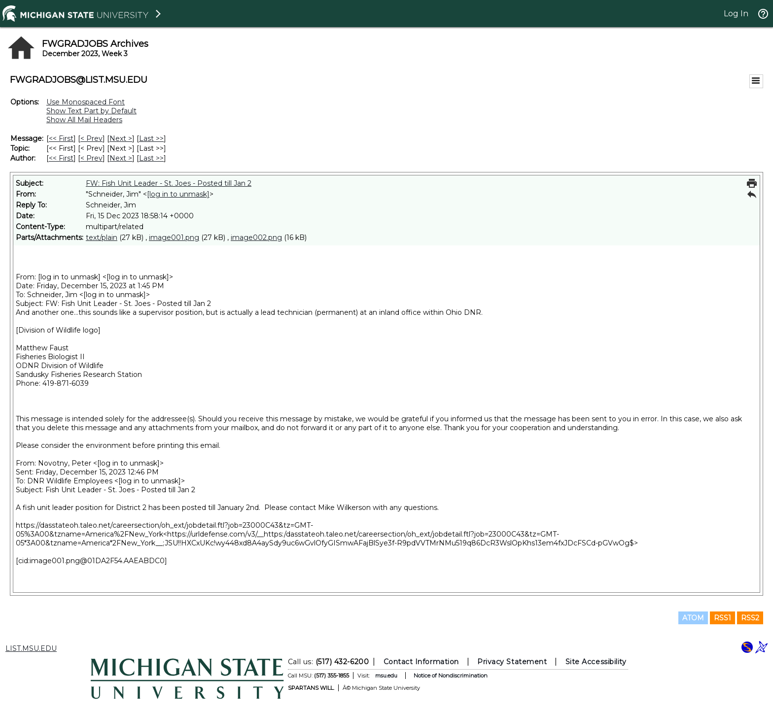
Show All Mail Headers (84, 119)
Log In (736, 13)
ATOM (693, 617)
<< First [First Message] (61, 138)
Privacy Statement (512, 661)
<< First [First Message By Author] (61, 158)
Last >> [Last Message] (151, 138)
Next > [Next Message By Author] (120, 158)
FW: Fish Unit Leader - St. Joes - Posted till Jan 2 (168, 183)
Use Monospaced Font (85, 102)
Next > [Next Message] (120, 138)
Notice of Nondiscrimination (451, 675)
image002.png (256, 237)
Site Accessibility (596, 661)
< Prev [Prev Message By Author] (91, 158)
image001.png (174, 237)
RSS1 (722, 617)
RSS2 (750, 617)
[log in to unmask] (178, 194)
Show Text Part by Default (91, 110)
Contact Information (421, 661)
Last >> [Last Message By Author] (151, 158)
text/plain (101, 237)
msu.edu (386, 675)
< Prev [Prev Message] (91, 138)
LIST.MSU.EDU (31, 648)
